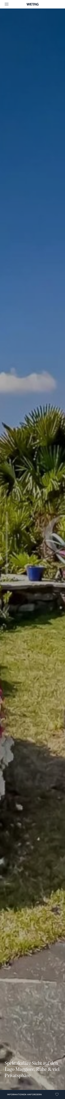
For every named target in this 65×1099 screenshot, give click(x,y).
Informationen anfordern (24, 1094)
